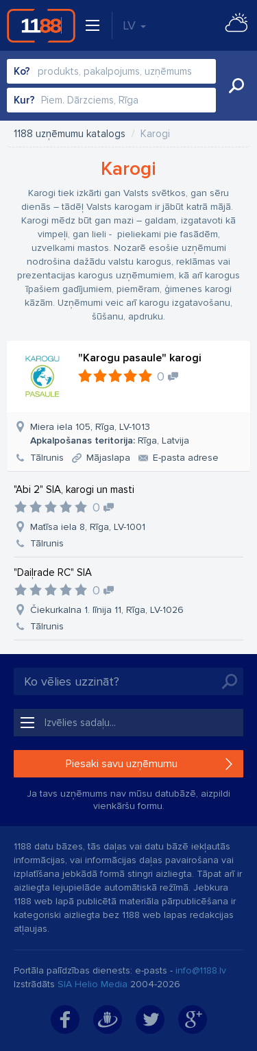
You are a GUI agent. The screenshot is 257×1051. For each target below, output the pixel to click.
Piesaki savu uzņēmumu (122, 764)
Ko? (22, 71)
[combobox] (111, 71)
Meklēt (236, 86)
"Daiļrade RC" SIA (53, 572)
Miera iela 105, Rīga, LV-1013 (109, 433)
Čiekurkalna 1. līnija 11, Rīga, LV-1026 (107, 610)
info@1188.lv (200, 970)
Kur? (24, 100)
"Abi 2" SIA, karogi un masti (74, 489)
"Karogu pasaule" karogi (139, 358)
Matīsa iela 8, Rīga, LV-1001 (87, 527)
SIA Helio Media (92, 984)
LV (134, 25)
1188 (41, 25)
